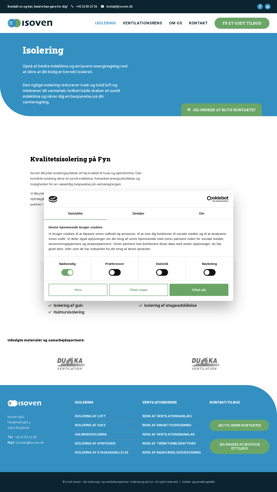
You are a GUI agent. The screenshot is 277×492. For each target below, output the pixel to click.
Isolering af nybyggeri (95, 443)
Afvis (78, 290)
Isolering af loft (90, 416)
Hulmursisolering (91, 434)
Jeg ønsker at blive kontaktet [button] (221, 110)
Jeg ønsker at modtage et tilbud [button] (240, 446)
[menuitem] (260, 6)
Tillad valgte (138, 290)
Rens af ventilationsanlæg (167, 416)
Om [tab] (201, 213)
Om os (175, 23)
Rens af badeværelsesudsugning (171, 452)
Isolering (105, 23)
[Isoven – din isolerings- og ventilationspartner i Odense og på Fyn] (30, 23)
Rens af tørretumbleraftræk (169, 443)
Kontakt (198, 23)
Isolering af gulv (90, 425)
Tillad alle (199, 290)
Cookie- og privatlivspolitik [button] (198, 481)
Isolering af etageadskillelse (102, 452)
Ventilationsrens (142, 23)
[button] (260, 6)
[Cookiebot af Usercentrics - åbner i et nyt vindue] (210, 199)
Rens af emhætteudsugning (166, 425)
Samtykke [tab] (75, 213)
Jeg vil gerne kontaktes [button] (239, 425)
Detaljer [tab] (138, 213)
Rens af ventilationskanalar (168, 434)
